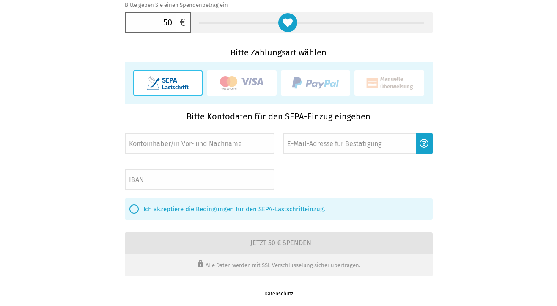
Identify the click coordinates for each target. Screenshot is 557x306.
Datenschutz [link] (278, 294)
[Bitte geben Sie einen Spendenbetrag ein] (150, 22)
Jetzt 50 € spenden (280, 243)
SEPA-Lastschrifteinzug (291, 209)
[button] (424, 143)
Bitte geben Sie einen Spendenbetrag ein (176, 5)
